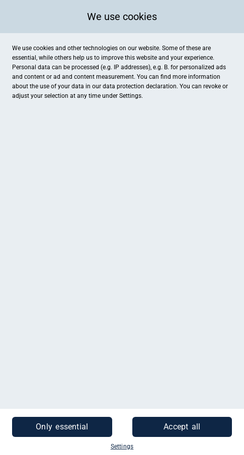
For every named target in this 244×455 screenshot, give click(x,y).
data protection (123, 86)
